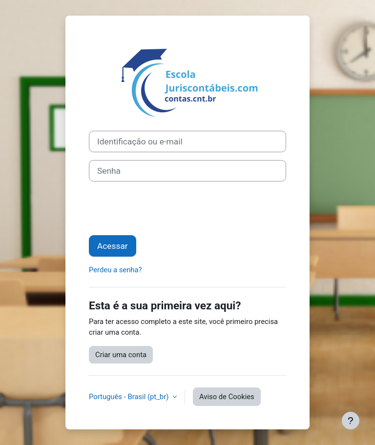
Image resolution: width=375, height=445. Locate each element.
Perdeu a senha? (115, 269)
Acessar (112, 246)
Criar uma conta (120, 354)
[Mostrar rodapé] (350, 420)
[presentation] (163, 208)
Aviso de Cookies (226, 396)
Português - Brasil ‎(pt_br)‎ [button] (129, 396)
